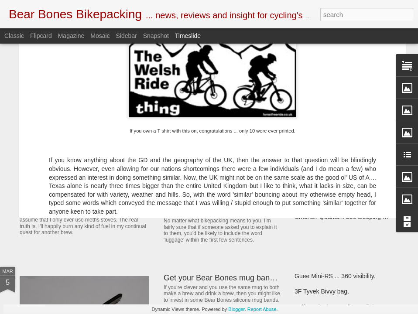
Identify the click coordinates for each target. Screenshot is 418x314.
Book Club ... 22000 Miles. (209, 167)
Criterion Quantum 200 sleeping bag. (344, 216)
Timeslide (188, 35)
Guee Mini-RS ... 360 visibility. (335, 276)
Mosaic (100, 35)
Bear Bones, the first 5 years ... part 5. (346, 186)
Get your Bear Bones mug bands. (222, 277)
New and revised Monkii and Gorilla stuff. (235, 211)
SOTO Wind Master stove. (81, 202)
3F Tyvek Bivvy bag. (322, 291)
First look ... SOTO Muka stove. (337, 201)
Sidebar (126, 35)
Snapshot (156, 35)
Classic (14, 35)
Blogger (236, 309)
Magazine (71, 35)
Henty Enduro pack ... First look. (338, 170)
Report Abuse (262, 309)
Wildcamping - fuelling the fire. (336, 140)
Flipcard (41, 35)
